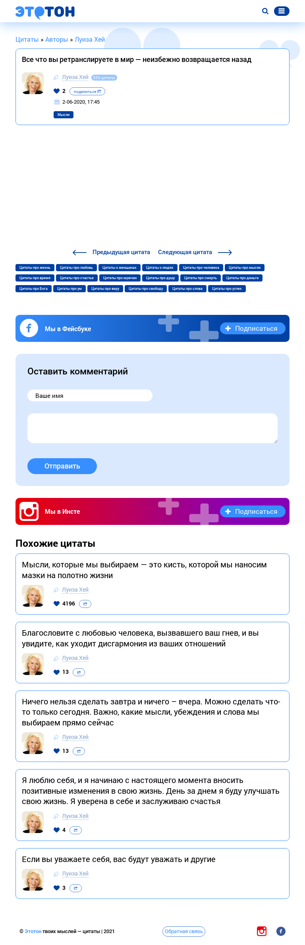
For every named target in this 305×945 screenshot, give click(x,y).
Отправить (62, 466)
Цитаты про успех (227, 289)
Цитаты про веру (105, 289)
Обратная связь (184, 931)
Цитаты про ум (69, 289)
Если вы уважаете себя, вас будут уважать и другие (119, 859)
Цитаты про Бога (33, 289)
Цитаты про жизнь (34, 268)
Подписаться (256, 328)
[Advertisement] (152, 187)
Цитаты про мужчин (120, 278)
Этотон (33, 931)
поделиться (87, 91)
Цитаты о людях (160, 268)
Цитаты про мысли (245, 268)
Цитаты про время (34, 278)
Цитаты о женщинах (119, 268)
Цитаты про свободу (146, 289)
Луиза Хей (75, 77)
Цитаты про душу (160, 278)
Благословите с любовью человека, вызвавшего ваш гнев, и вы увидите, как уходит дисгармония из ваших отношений (140, 637)
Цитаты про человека (201, 268)
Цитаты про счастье (77, 278)
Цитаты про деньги (242, 278)
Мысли (63, 115)
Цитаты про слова (187, 289)
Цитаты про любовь (76, 268)
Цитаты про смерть (200, 278)
